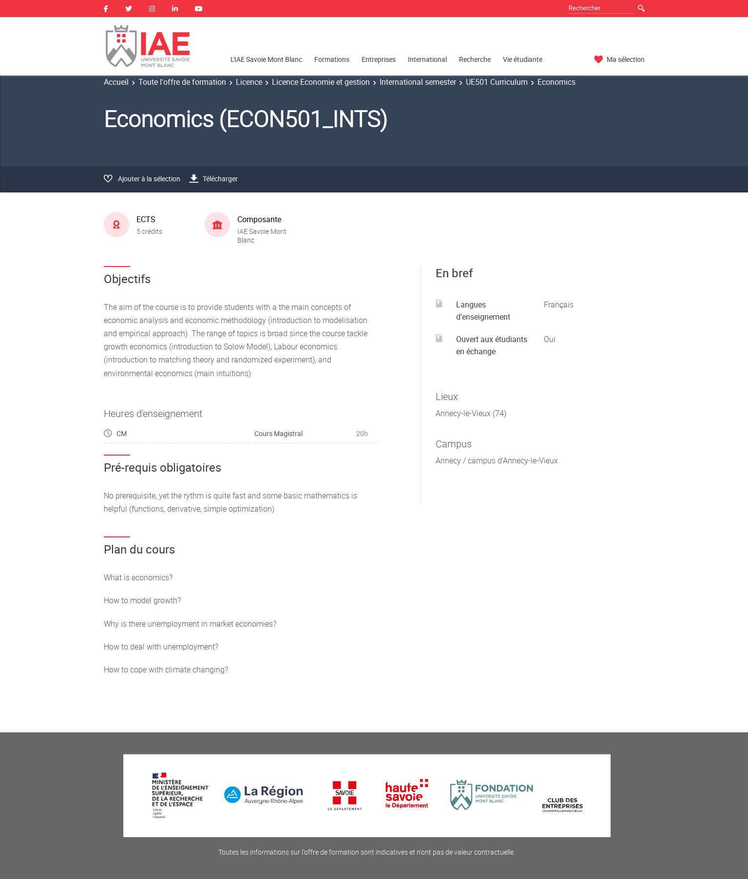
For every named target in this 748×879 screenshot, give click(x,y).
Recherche (475, 59)
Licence (249, 81)
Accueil (116, 81)
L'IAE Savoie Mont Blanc (266, 59)
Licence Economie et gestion (321, 81)
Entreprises (379, 59)
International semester (418, 81)
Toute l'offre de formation (182, 81)
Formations (331, 59)
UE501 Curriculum (497, 81)
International (427, 59)
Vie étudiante (522, 59)
